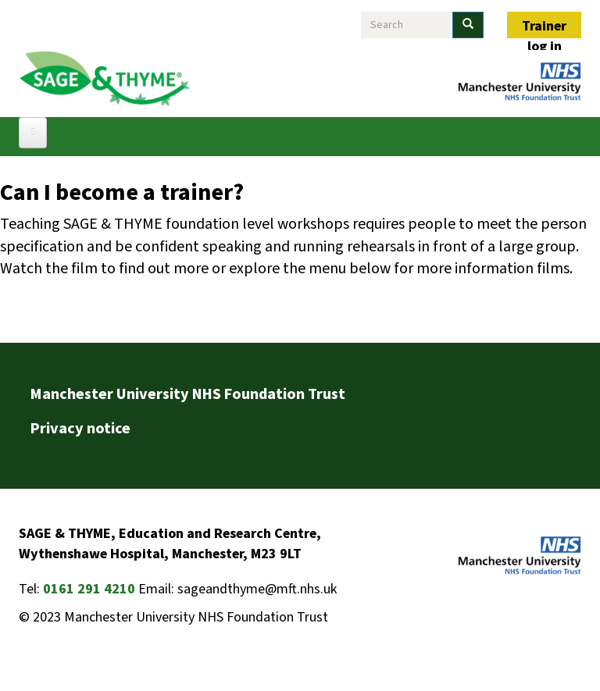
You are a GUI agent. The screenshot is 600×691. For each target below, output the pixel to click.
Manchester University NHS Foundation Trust (187, 394)
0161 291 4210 (89, 589)
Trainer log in (544, 27)
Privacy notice (80, 429)
